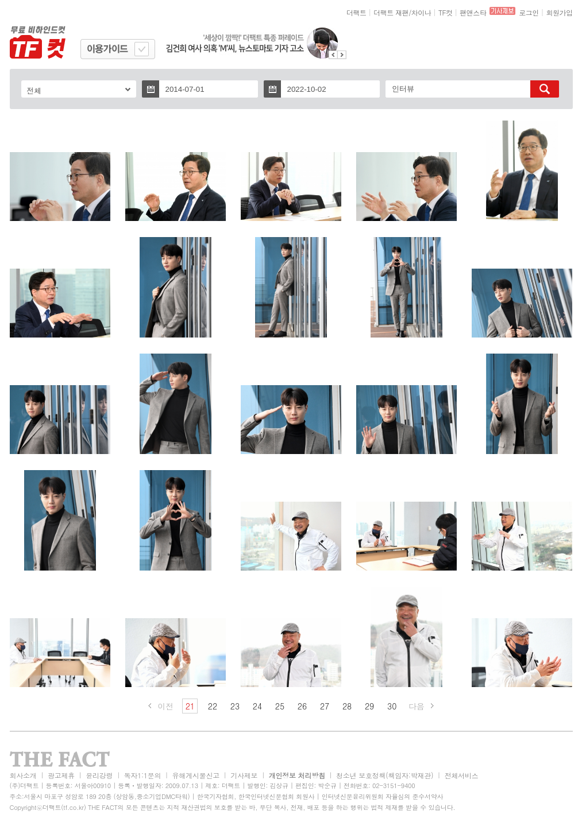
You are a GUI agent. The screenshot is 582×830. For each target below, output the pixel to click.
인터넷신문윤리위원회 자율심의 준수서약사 (383, 796)
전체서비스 (462, 775)
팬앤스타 (473, 12)
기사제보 (243, 775)
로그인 (529, 12)
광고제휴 (61, 775)
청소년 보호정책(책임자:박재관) (384, 775)
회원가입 (559, 12)
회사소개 (23, 775)
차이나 (421, 12)
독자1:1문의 (142, 775)
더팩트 (356, 12)
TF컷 (445, 12)
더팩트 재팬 (390, 12)
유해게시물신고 (195, 775)
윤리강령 (99, 775)
